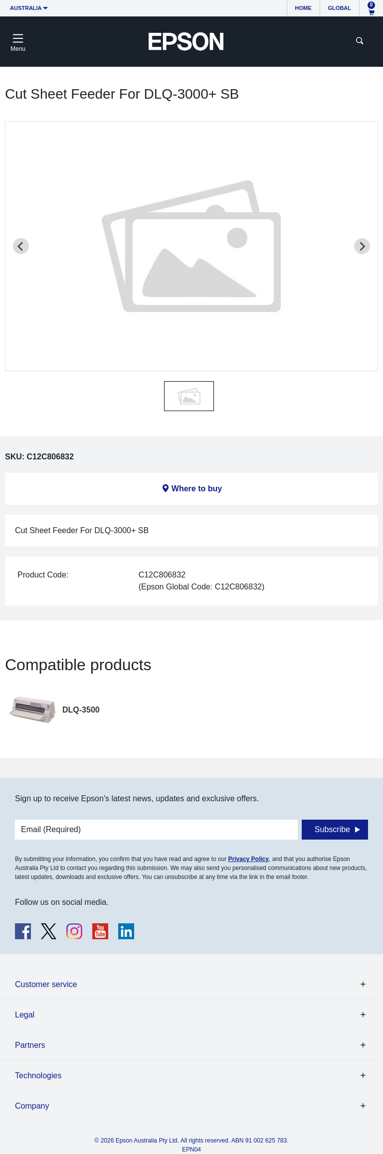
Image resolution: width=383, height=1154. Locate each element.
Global (339, 8)
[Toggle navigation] (18, 41)
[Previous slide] (21, 246)
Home (303, 8)
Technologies (38, 1075)
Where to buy (197, 488)
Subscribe (332, 829)
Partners (30, 1045)
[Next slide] (362, 246)
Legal (24, 1014)
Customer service (46, 984)
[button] (189, 396)
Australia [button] (26, 8)
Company (32, 1106)
